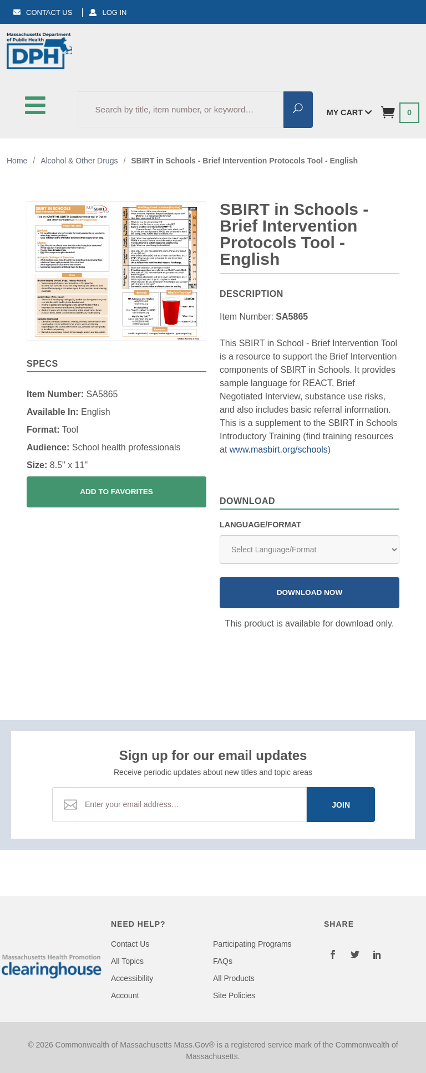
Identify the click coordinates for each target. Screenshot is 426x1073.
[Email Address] (191, 804)
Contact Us (42, 12)
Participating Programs (252, 943)
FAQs (222, 961)
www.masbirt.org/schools (279, 449)
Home (17, 160)
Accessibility (132, 978)
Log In (107, 12)
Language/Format (260, 524)
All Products (234, 978)
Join (341, 804)
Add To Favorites (116, 491)
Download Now (310, 592)
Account (125, 995)
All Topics (127, 961)
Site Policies (234, 995)
